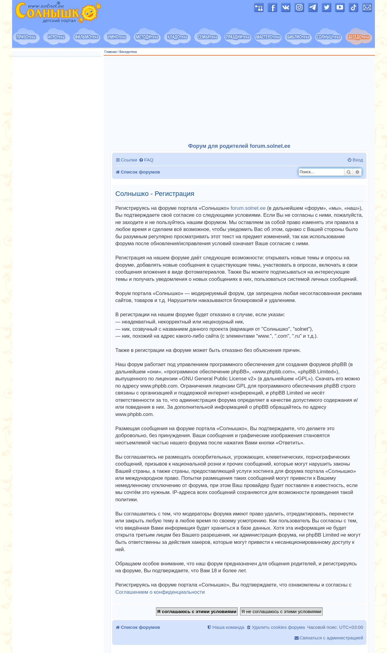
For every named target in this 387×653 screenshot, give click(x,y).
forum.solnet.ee (248, 208)
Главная (111, 52)
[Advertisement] (239, 99)
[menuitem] (146, 160)
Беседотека (128, 52)
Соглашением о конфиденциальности (160, 592)
